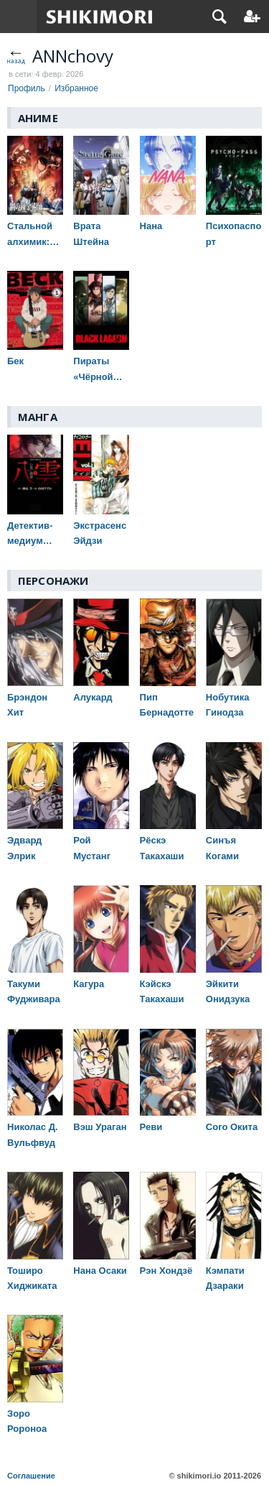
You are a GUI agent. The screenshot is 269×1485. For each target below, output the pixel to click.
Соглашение (31, 1475)
